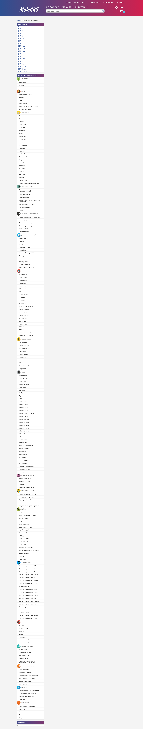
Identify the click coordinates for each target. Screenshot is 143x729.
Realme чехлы (23, 460)
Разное (21, 715)
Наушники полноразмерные (27, 503)
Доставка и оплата (80, 2)
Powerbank (22, 116)
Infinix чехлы (22, 381)
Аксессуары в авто (24, 186)
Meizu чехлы (23, 442)
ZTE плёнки (22, 327)
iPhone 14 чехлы (24, 428)
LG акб (21, 142)
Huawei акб (22, 124)
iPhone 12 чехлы (24, 422)
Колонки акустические (25, 94)
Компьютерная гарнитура (26, 267)
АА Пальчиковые (24, 655)
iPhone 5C (20, 40)
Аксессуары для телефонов (27, 214)
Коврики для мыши (24, 247)
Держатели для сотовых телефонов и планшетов (30, 200)
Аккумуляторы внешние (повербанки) (30, 217)
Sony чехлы (22, 451)
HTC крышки (23, 342)
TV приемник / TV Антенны (27, 678)
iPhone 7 (19, 50)
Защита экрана (23, 271)
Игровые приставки (25, 109)
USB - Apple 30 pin (24, 524)
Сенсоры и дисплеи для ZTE (27, 598)
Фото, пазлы (22, 709)
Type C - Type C (23, 518)
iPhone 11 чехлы (24, 419)
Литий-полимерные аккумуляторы (29, 183)
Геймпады (22, 256)
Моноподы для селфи (25, 220)
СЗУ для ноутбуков (24, 264)
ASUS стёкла (23, 280)
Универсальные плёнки (26, 333)
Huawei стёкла (23, 286)
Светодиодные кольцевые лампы (29, 226)
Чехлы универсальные (26, 472)
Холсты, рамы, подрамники (27, 706)
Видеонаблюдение (24, 669)
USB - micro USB (24, 539)
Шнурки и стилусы (24, 231)
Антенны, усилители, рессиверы (28, 675)
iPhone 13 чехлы (24, 425)
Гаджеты (22, 91)
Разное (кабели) (24, 553)
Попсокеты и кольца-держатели (28, 223)
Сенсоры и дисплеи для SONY (28, 569)
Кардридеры (23, 637)
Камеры (21, 610)
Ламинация (22, 712)
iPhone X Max (21, 58)
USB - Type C (23, 544)
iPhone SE (20, 63)
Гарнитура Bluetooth (25, 500)
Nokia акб (22, 154)
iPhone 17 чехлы (24, 384)
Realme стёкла (23, 312)
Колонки (21, 241)
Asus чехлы (22, 387)
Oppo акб (22, 127)
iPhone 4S (20, 32)
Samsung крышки (24, 345)
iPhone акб (22, 136)
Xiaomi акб (22, 165)
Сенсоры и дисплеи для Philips (28, 595)
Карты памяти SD (24, 643)
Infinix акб (22, 171)
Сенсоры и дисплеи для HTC (27, 572)
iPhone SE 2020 (21, 66)
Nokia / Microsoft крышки (26, 366)
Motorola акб (23, 151)
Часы (20, 100)
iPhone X (19, 56)
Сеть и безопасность (25, 666)
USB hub (21, 631)
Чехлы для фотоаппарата (26, 466)
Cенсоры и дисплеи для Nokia (28, 566)
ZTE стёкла (22, 330)
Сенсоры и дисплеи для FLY (27, 604)
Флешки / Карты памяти (26, 622)
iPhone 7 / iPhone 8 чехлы (26, 413)
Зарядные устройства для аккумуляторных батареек (27, 662)
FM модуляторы (24, 197)
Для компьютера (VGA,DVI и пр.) (28, 550)
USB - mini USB (23, 541)
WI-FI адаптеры (23, 684)
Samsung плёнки (24, 309)
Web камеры (23, 259)
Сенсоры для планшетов (26, 607)
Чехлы (21, 372)
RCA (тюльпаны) (24, 530)
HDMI (20, 521)
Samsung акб (23, 157)
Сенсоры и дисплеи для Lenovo (28, 574)
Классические (23, 88)
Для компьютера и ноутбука (27, 235)
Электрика (22, 556)
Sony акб (21, 160)
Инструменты (23, 687)
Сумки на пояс (23, 228)
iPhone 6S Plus (21, 48)
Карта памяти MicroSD (25, 640)
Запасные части (24, 563)
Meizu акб (22, 148)
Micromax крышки (24, 348)
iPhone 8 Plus (21, 55)
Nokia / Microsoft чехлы (26, 445)
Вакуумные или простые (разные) (29, 506)
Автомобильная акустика (26, 204)
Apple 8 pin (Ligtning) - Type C (27, 515)
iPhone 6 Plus (21, 47)
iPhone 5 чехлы (23, 407)
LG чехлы (22, 437)
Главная (69, 2)
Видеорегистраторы (25, 194)
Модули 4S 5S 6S (24, 586)
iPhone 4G (20, 30)
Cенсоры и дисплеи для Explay (28, 592)
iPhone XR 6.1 (21, 61)
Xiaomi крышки (23, 360)
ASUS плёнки (23, 274)
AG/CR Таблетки (24, 649)
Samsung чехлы (24, 448)
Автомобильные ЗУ (25, 207)
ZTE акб (21, 162)
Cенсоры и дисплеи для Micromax (29, 601)
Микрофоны (22, 250)
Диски (21, 634)
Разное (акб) (23, 180)
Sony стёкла (22, 321)
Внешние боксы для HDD (26, 253)
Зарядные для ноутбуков (26, 487)
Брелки (21, 210)
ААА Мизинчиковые (25, 652)
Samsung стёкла (24, 315)
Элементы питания (25, 646)
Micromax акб (23, 145)
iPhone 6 (19, 42)
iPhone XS (20, 68)
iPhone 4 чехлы (23, 404)
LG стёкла (22, 300)
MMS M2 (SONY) (24, 628)
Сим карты (22, 85)
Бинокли (21, 97)
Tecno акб (22, 168)
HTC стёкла (22, 283)
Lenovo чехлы (23, 440)
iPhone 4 (19, 28)
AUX (20, 512)
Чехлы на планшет (24, 469)
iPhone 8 (19, 53)
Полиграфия (23, 703)
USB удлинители (24, 536)
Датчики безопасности (25, 672)
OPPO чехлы (23, 378)
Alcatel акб (22, 119)
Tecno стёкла (23, 318)
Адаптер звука (23, 262)
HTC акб (21, 122)
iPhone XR (20, 60)
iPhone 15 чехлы (24, 431)
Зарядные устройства (25, 475)
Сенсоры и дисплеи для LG (27, 577)
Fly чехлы (22, 396)
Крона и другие (23, 658)
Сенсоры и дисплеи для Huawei (28, 615)
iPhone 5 (19, 33)
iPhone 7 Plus (21, 51)
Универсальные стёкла (26, 335)
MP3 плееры (23, 103)
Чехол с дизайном (109, 2)
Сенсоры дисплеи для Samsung (28, 580)
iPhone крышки (23, 363)
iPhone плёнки (23, 289)
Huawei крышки (23, 354)
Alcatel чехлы (23, 375)
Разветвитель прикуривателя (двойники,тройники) (27, 190)
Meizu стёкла (23, 303)
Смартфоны (22, 82)
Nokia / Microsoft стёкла (26, 306)
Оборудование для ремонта (27, 693)
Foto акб (21, 177)
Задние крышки (24, 339)
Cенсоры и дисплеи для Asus (28, 589)
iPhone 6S (20, 43)
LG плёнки (22, 297)
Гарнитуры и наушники (26, 491)
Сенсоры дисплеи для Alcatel (27, 583)
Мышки (21, 244)
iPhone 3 (19, 27)
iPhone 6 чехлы (23, 410)
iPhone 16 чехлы (24, 434)
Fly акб (21, 133)
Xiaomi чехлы (23, 454)
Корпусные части (24, 613)
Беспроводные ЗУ (24, 481)
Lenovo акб (22, 139)
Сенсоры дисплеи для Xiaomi (28, 618)
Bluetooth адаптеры (25, 681)
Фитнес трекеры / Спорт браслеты (29, 106)
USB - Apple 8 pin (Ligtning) (27, 527)
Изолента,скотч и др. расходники (29, 690)
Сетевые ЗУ (22, 484)
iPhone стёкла (23, 292)
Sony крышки (23, 368)
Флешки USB (23, 625)
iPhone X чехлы (23, 416)
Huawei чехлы (23, 401)
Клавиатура (22, 238)
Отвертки (22, 699)
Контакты (120, 2)
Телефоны (22, 79)
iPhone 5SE (20, 38)
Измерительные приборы (26, 696)
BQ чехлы (22, 390)
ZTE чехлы (22, 457)
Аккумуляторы (23, 112)
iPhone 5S (20, 37)
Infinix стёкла (23, 277)
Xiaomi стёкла (23, 324)
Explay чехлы (23, 393)
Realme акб (22, 174)
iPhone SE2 (20, 65)
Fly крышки (22, 351)
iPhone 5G (20, 35)
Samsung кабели (24, 533)
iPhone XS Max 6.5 (22, 71)
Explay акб (22, 130)
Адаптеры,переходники (26, 547)
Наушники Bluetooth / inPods (27, 494)
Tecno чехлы (23, 463)
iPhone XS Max (21, 70)
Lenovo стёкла (23, 295)
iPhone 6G (20, 45)
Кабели (21, 509)
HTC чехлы (22, 399)
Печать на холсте (94, 2)
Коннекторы (22, 559)
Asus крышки (23, 357)
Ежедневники (23, 718)
